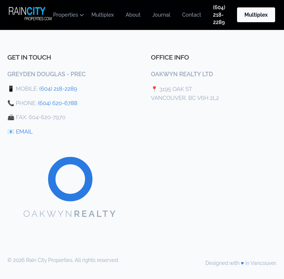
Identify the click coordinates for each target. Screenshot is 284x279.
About (133, 15)
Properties (66, 15)
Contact (191, 15)
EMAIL (24, 131)
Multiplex (102, 15)
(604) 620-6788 (58, 103)
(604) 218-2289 (219, 14)
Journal (161, 15)
